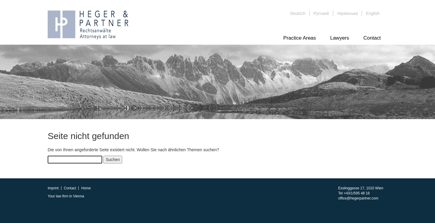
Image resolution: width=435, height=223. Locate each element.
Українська (347, 13)
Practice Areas (299, 38)
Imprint (53, 188)
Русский (321, 13)
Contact (372, 38)
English (373, 13)
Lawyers (339, 38)
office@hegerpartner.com (358, 198)
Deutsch (297, 13)
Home (86, 188)
